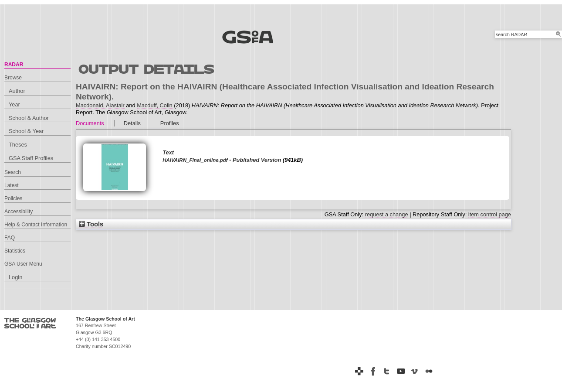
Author (17, 91)
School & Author (29, 118)
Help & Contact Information (35, 225)
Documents (90, 123)
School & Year (26, 131)
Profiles (169, 123)
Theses (18, 144)
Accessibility (18, 211)
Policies (13, 198)
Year (14, 104)
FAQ (9, 238)
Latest (11, 185)
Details (132, 123)
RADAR (13, 64)
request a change (386, 214)
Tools (91, 224)
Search (12, 172)
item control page (489, 214)
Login (15, 277)
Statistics (14, 251)
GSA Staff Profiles (31, 158)
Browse (13, 78)
